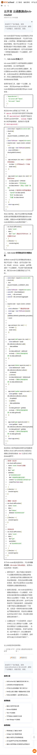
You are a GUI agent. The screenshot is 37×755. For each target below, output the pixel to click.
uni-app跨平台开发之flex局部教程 (17, 741)
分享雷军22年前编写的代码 (15, 685)
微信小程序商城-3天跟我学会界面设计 (18, 744)
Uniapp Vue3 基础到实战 (14, 734)
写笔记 (13, 657)
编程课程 (26, 2)
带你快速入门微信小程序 (14, 730)
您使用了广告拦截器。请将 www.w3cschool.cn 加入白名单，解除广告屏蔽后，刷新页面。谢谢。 (18, 26)
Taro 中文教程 (11, 713)
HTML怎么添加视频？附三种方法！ (17, 688)
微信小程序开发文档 (13, 706)
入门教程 (19, 2)
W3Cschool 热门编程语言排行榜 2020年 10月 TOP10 (18, 681)
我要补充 (23, 657)
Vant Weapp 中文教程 (13, 719)
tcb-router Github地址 (17, 565)
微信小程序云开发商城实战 (15, 737)
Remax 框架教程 (12, 709)
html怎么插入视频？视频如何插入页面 (18, 691)
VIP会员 (34, 2)
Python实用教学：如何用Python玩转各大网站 (18, 695)
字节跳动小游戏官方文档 (14, 716)
